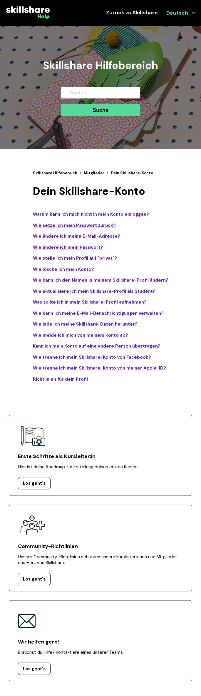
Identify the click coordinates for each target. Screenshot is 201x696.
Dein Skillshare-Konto (132, 173)
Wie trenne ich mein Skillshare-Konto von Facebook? (92, 357)
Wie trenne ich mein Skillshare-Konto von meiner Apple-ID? (99, 368)
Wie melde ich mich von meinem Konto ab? (80, 335)
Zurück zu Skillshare (132, 12)
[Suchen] (100, 92)
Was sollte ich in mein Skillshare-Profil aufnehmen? (90, 302)
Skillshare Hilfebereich (55, 173)
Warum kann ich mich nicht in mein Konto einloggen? (91, 214)
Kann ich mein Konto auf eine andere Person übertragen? (96, 346)
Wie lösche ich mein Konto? (63, 269)
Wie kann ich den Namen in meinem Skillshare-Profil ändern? (100, 280)
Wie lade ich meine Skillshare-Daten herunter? (85, 324)
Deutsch (177, 13)
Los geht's (34, 483)
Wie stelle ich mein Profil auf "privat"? (75, 258)
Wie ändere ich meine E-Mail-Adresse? (76, 236)
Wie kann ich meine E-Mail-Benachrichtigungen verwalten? (98, 313)
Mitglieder (94, 173)
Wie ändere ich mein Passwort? (68, 247)
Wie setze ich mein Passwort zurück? (74, 225)
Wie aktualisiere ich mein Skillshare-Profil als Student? (94, 291)
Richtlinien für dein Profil (60, 379)
